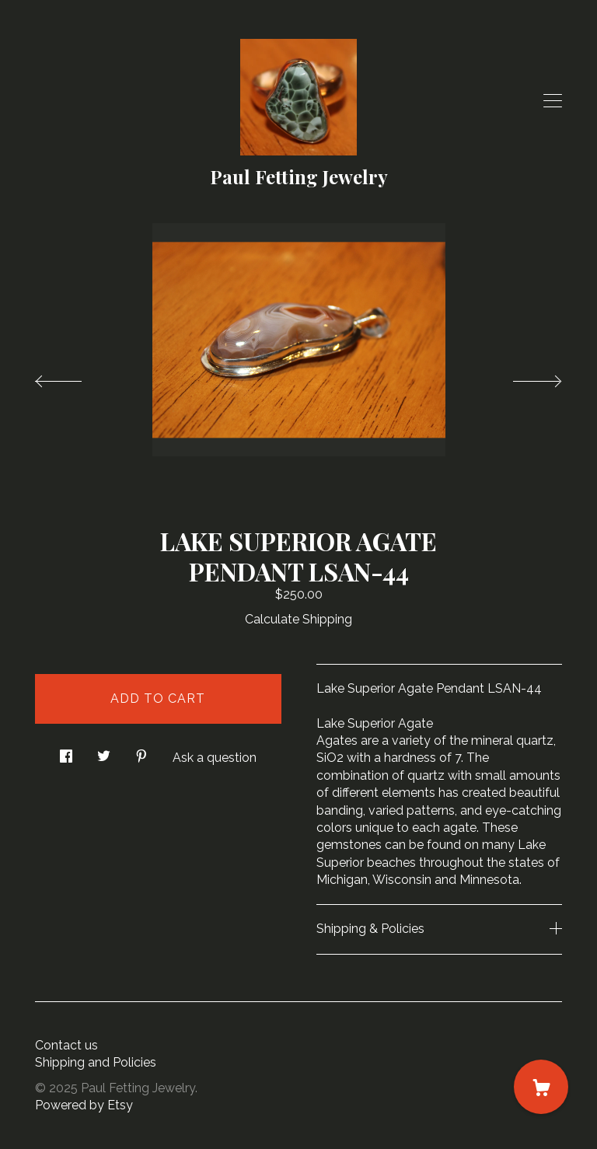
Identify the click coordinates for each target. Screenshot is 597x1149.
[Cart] (541, 1087)
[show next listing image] (523, 377)
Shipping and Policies (95, 1062)
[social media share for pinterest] (141, 752)
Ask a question (215, 757)
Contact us (66, 1045)
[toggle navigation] (552, 101)
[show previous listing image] (74, 377)
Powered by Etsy (84, 1105)
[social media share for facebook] (66, 752)
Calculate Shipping (298, 619)
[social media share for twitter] (103, 752)
